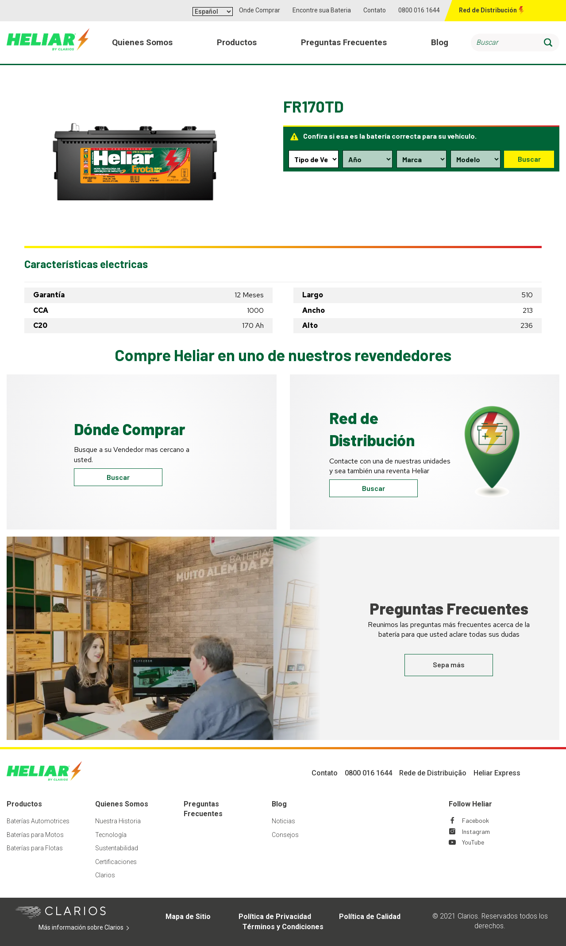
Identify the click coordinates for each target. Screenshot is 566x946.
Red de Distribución (488, 10)
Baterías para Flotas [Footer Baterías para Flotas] (35, 848)
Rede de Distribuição (432, 773)
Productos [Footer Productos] (24, 804)
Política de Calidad (369, 916)
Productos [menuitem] (237, 44)
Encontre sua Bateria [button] (322, 10)
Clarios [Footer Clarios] (105, 875)
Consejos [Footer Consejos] (285, 834)
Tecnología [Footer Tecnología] (111, 834)
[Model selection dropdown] (475, 159)
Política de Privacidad (275, 916)
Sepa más (449, 664)
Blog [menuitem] (439, 44)
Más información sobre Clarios (89, 927)
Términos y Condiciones (283, 927)
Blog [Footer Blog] (279, 804)
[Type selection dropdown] (313, 159)
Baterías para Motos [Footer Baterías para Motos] (35, 834)
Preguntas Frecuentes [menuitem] (344, 44)
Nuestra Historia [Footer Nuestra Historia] (118, 821)
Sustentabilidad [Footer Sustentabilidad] (116, 848)
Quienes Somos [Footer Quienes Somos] (121, 804)
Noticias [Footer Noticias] (283, 821)
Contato (374, 10)
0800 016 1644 (419, 10)
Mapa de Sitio (188, 916)
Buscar (528, 159)
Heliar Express (497, 773)
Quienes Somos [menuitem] (143, 44)
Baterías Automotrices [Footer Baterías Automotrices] (38, 821)
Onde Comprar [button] (259, 10)
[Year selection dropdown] (367, 159)
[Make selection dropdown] (421, 159)
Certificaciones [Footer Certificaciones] (116, 861)
